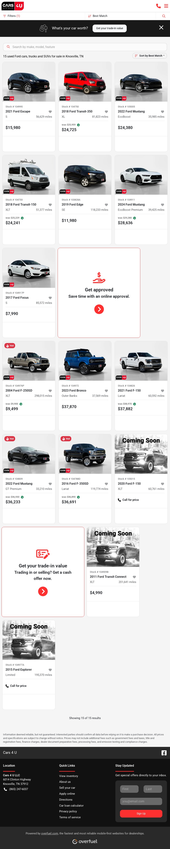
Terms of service (70, 817)
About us (65, 782)
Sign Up (141, 813)
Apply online (67, 793)
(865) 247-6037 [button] (16, 789)
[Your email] (141, 801)
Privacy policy (68, 811)
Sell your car (67, 787)
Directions (65, 799)
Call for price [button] (128, 500)
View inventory (68, 776)
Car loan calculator (71, 805)
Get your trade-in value (109, 28)
